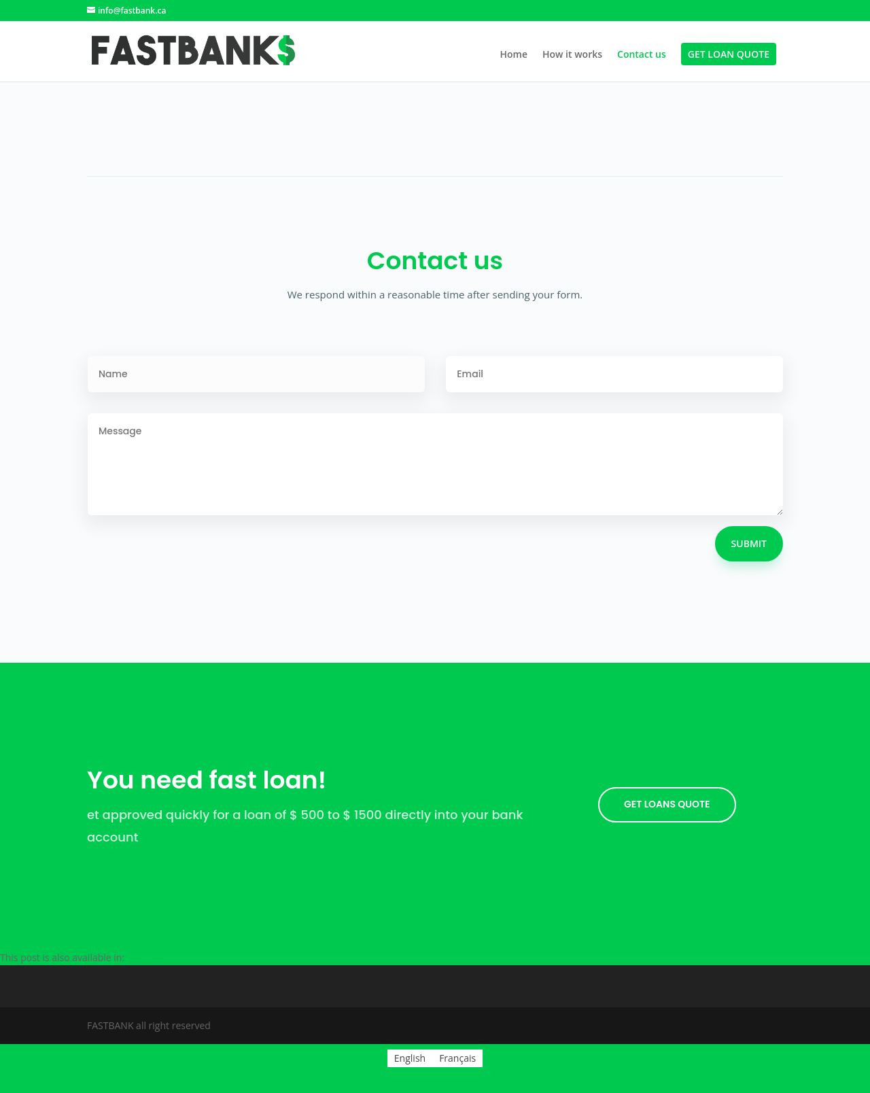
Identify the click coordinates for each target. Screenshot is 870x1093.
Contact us (641, 55)
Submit (749, 543)
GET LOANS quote (667, 804)
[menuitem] (165, 957)
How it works (572, 55)
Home (513, 55)
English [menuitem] (409, 1058)
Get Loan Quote (728, 55)
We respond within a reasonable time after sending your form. (435, 294)
